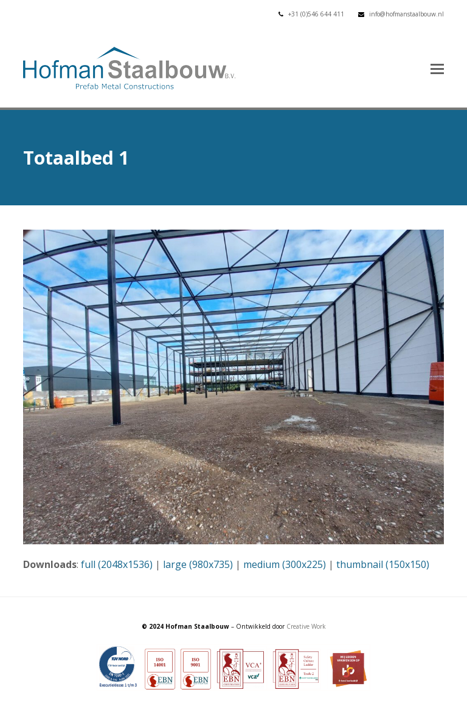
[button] (437, 68)
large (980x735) (198, 564)
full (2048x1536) (117, 564)
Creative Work (306, 626)
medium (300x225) (284, 564)
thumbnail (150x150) (382, 564)
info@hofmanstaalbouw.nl (406, 14)
